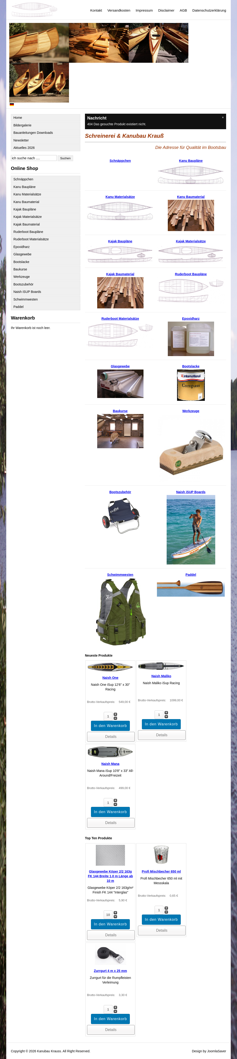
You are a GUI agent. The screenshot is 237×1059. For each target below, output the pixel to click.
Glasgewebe (22, 254)
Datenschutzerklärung (209, 10)
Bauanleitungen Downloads (33, 133)
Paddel (18, 307)
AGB (183, 10)
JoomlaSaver (216, 1051)
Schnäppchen (23, 179)
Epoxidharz (21, 247)
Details (110, 737)
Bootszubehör (23, 284)
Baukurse (20, 269)
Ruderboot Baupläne (28, 232)
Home (17, 117)
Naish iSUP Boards (27, 292)
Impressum (144, 10)
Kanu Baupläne (24, 187)
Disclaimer (166, 10)
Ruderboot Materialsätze (31, 239)
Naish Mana (110, 764)
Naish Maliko (161, 676)
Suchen (65, 158)
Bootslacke (21, 262)
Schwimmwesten (25, 299)
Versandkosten (118, 10)
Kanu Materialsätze (27, 194)
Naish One (110, 678)
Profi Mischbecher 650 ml (161, 871)
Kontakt (96, 10)
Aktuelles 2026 (24, 148)
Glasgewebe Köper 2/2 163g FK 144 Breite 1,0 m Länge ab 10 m (110, 876)
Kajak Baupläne (24, 209)
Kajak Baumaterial (26, 224)
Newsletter (21, 140)
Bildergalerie (22, 125)
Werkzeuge (21, 277)
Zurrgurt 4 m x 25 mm (110, 971)
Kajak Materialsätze (27, 217)
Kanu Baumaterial (26, 202)
